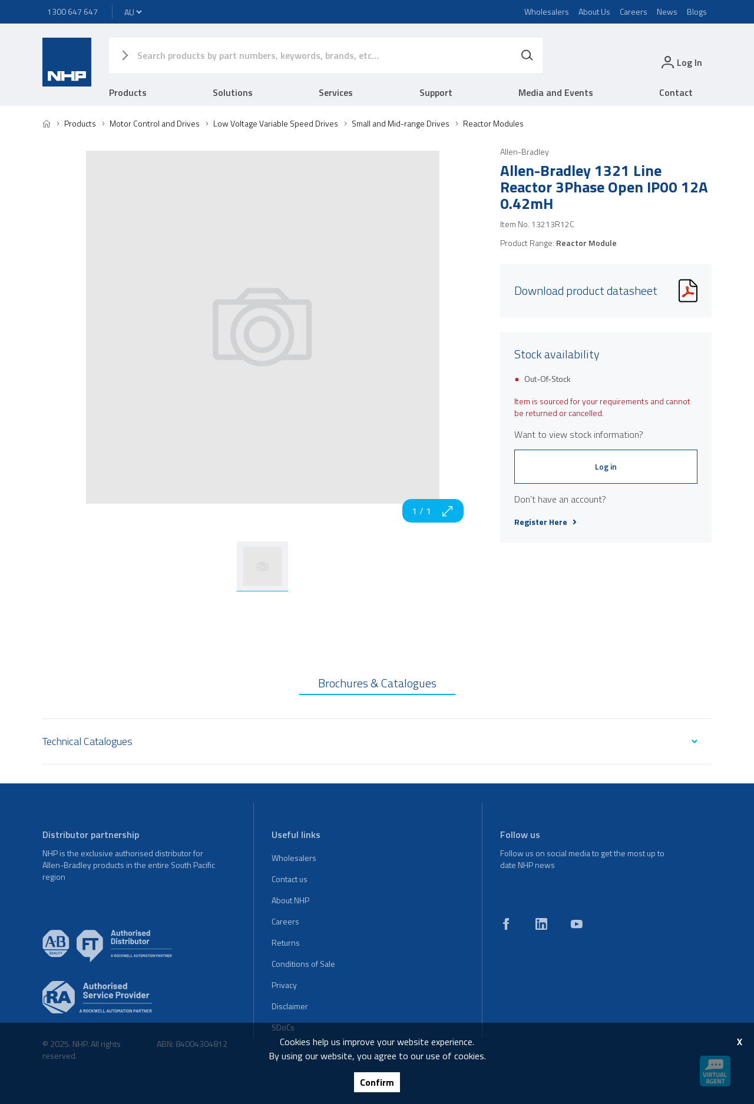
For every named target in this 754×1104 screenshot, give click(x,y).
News (667, 11)
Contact (676, 92)
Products (128, 92)
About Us (594, 11)
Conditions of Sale (303, 963)
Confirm (377, 1082)
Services (336, 92)
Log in (606, 466)
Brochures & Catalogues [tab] (377, 683)
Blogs (697, 11)
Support (435, 92)
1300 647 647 (72, 11)
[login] (680, 62)
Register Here (545, 522)
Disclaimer (290, 1006)
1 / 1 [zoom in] (433, 511)
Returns (286, 942)
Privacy (284, 985)
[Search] (527, 55)
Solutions (233, 92)
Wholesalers (546, 11)
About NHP (290, 900)
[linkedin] (541, 924)
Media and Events (555, 92)
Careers (633, 11)
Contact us (289, 879)
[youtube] (577, 924)
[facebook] (506, 924)
